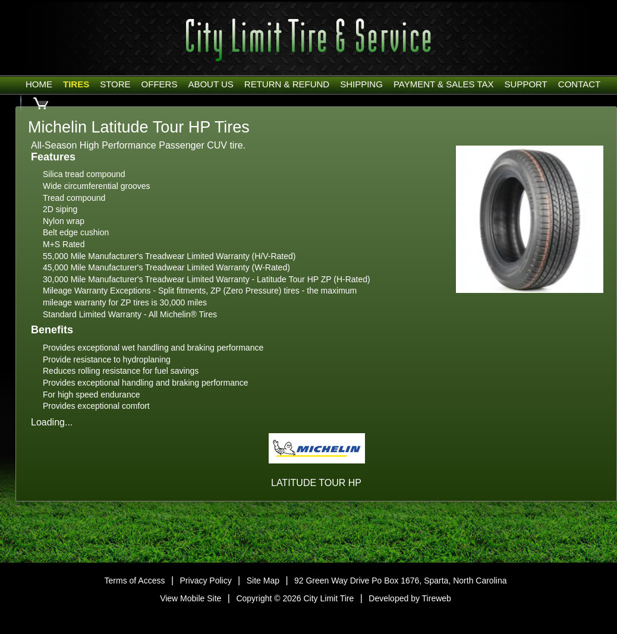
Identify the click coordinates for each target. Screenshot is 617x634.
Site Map (263, 580)
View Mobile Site (190, 598)
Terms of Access (135, 580)
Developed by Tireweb (410, 598)
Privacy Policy (206, 580)
